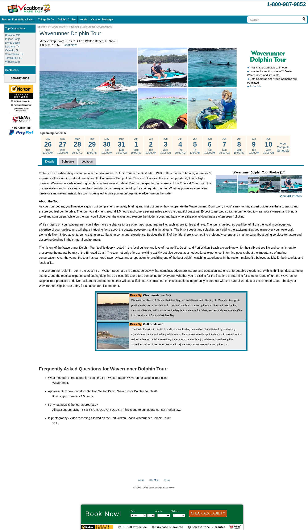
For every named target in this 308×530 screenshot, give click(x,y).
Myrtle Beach (12, 42)
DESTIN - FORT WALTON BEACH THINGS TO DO (59, 27)
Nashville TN (12, 46)
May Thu (77, 146)
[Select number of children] (179, 515)
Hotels (83, 19)
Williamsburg (12, 61)
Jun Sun (224, 146)
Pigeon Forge (12, 39)
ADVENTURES (89, 27)
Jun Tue (151, 146)
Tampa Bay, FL (13, 57)
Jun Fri (195, 146)
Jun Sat (210, 146)
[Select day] (151, 515)
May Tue (48, 146)
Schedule (255, 86)
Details (49, 161)
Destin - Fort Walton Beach (18, 19)
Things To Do (46, 19)
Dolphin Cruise (67, 19)
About (141, 480)
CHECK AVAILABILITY (208, 513)
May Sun (121, 146)
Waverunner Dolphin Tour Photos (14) (259, 185)
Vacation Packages (102, 19)
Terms (166, 480)
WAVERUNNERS (104, 27)
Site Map (153, 480)
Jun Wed (165, 146)
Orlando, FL (11, 50)
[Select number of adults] (163, 515)
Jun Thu (180, 146)
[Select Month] (138, 515)
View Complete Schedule (283, 147)
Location (87, 161)
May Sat (107, 146)
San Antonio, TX (14, 54)
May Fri (92, 146)
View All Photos (291, 196)
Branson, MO (12, 35)
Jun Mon (136, 146)
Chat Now (70, 45)
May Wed (62, 146)
